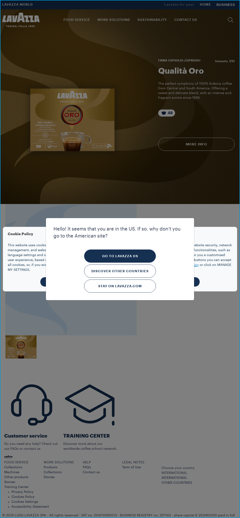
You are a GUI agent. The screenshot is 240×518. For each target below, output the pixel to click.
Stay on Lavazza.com (120, 286)
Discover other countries (120, 271)
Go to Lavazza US (120, 256)
